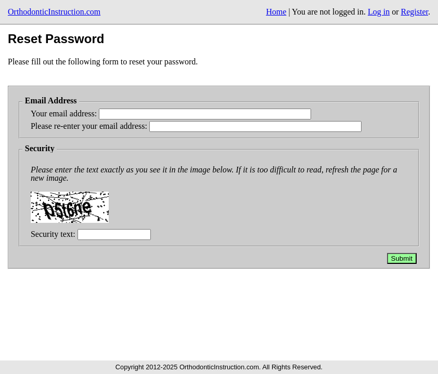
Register (414, 11)
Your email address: (65, 113)
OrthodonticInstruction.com (54, 11)
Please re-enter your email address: (90, 126)
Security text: (54, 234)
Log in (379, 11)
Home (276, 11)
